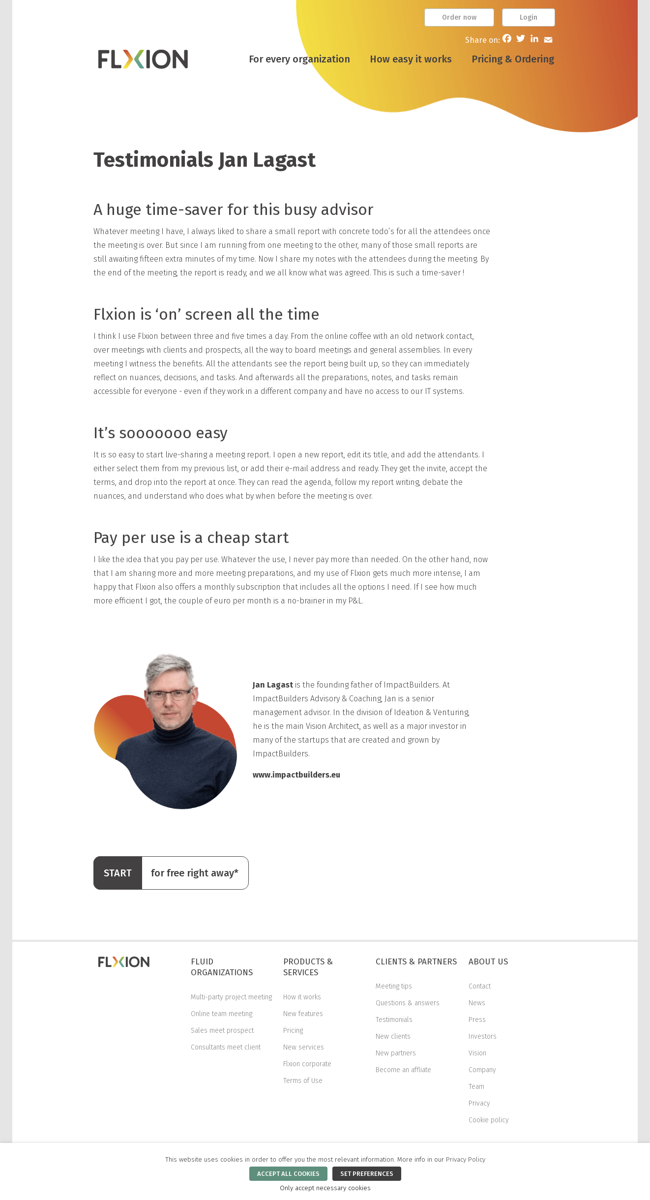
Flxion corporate (307, 1064)
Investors (483, 1036)
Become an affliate (403, 1070)
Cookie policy (489, 1120)
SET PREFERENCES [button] (366, 1173)
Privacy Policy (465, 1160)
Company (482, 1070)
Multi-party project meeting (231, 997)
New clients (393, 1036)
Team (476, 1086)
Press (477, 1020)
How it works (302, 997)
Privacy (479, 1103)
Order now (459, 17)
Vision (477, 1053)
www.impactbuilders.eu (296, 775)
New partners (396, 1053)
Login (528, 17)
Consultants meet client (226, 1047)
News (477, 1003)
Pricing (293, 1030)
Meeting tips (394, 986)
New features (303, 1014)
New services (303, 1047)
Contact (480, 986)
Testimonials (394, 1020)
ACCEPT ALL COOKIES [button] (288, 1173)
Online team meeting (221, 1014)
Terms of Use (303, 1081)
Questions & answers (408, 1003)
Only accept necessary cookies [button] (325, 1188)
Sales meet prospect (222, 1030)
